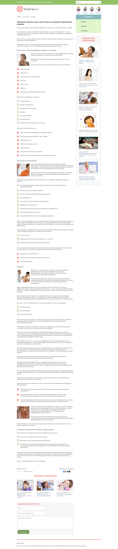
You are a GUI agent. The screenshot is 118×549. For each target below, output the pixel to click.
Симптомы (84, 30)
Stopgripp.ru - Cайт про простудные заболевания (34, 2)
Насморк (98, 13)
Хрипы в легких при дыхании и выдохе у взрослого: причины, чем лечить (88, 108)
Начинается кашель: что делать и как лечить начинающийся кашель (44, 494)
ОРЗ (21, 185)
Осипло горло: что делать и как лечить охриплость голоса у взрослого (88, 85)
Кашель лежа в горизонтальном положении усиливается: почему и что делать (88, 154)
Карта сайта (20, 543)
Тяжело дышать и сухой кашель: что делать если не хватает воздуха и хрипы (87, 178)
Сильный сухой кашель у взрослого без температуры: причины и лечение (24, 495)
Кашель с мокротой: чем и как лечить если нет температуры (88, 130)
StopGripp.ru (31, 8)
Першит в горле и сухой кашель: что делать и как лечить (87, 61)
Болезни (83, 21)
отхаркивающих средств (31, 341)
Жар (91, 13)
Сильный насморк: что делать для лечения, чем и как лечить (64, 494)
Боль (78, 13)
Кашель (85, 13)
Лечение (83, 26)
